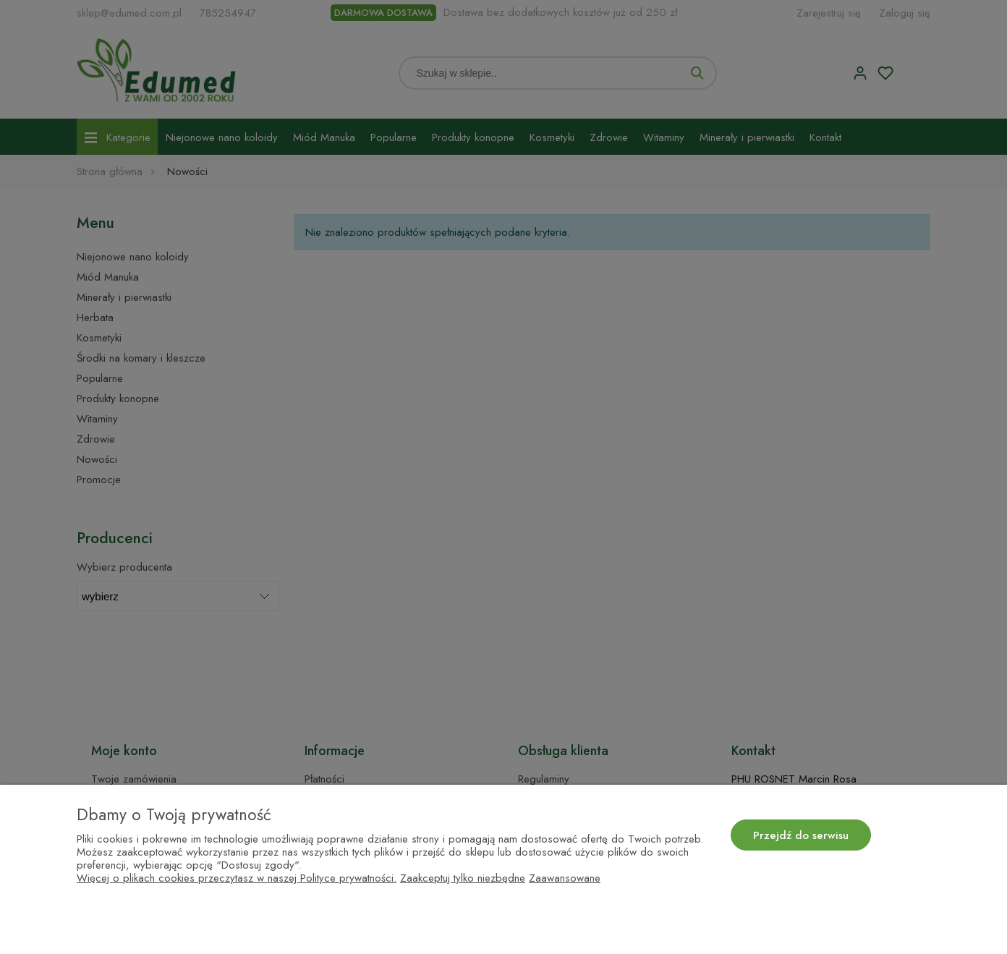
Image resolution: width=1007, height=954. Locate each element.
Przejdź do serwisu (801, 835)
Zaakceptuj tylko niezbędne (462, 878)
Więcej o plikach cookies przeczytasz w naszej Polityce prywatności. (236, 878)
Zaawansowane (564, 878)
